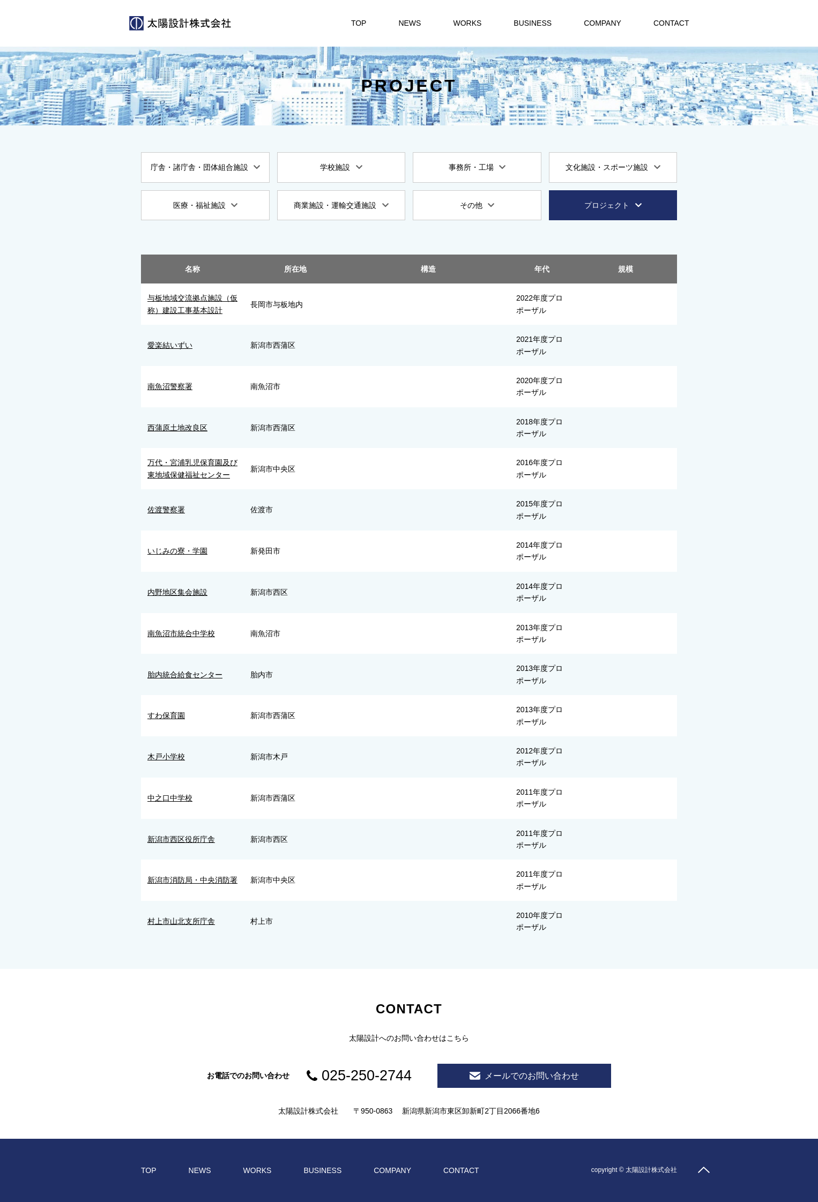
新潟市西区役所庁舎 (181, 839)
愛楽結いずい (169, 345)
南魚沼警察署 (169, 386)
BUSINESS (533, 23)
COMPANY (602, 23)
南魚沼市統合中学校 (181, 633)
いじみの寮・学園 (177, 551)
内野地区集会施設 (177, 592)
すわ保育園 (166, 715)
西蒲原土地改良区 (177, 427)
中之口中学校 (169, 798)
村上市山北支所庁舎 (181, 921)
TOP (359, 23)
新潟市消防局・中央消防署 (192, 880)
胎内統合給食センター (184, 674)
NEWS (409, 23)
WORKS (467, 23)
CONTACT (671, 23)
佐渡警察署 (166, 509)
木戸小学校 (166, 756)
